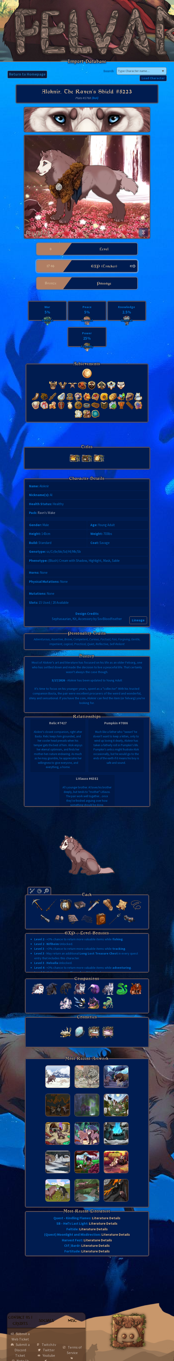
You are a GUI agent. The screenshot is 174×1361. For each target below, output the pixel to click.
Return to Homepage (27, 74)
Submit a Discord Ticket (22, 1350)
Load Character (153, 78)
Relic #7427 (58, 723)
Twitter (49, 1350)
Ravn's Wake (46, 513)
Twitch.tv (49, 1344)
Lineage (138, 620)
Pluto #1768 (83, 98)
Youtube (49, 1355)
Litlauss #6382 (87, 778)
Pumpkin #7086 (116, 723)
